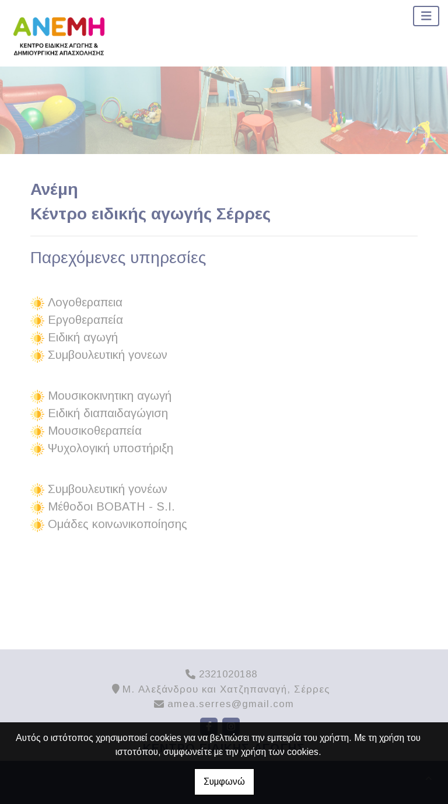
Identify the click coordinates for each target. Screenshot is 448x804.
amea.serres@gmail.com (230, 703)
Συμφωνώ (224, 781)
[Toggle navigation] (426, 16)
